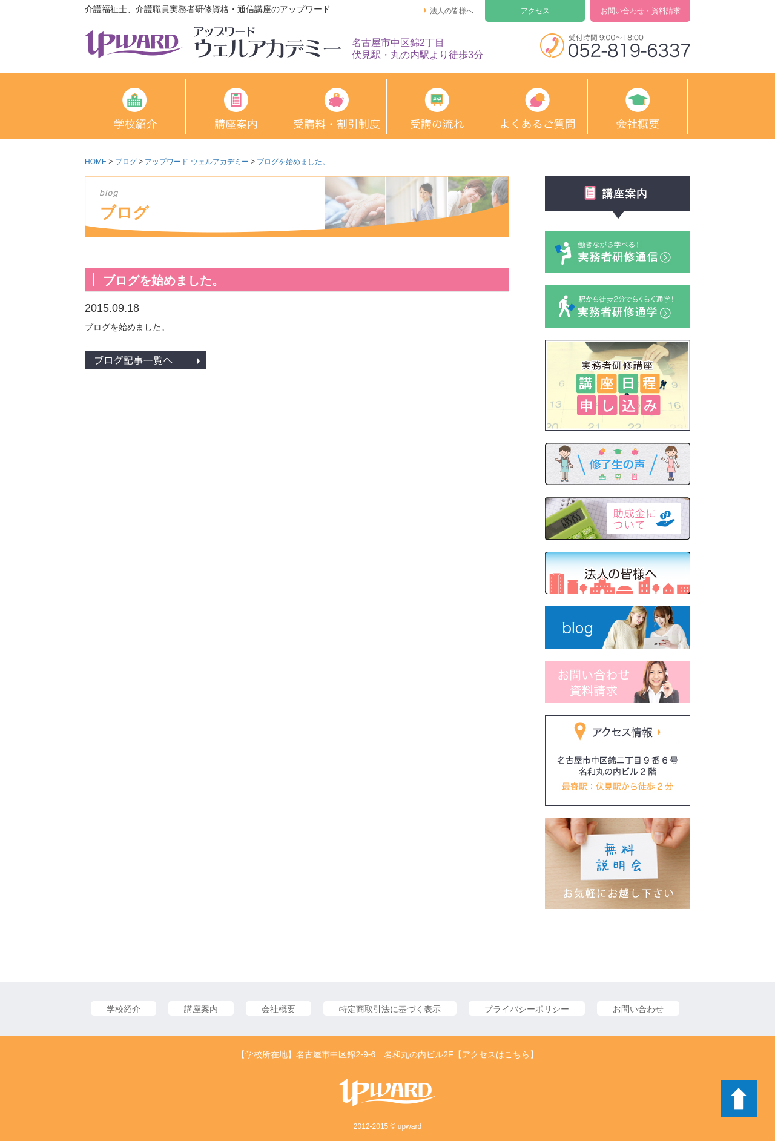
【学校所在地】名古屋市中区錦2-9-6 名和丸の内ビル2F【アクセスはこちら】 (387, 1054)
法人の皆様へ (451, 11)
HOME (96, 161)
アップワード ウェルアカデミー (196, 161)
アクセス (535, 11)
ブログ (126, 161)
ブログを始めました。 (293, 161)
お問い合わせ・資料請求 (641, 11)
